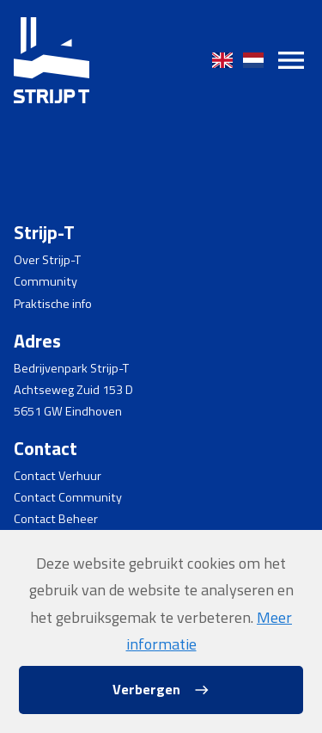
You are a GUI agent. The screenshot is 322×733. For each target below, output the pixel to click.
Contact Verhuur (57, 475)
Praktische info (53, 303)
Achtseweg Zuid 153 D (73, 389)
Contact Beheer (56, 518)
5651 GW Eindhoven (68, 411)
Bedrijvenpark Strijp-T (71, 368)
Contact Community (68, 497)
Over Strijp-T (47, 259)
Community (45, 281)
